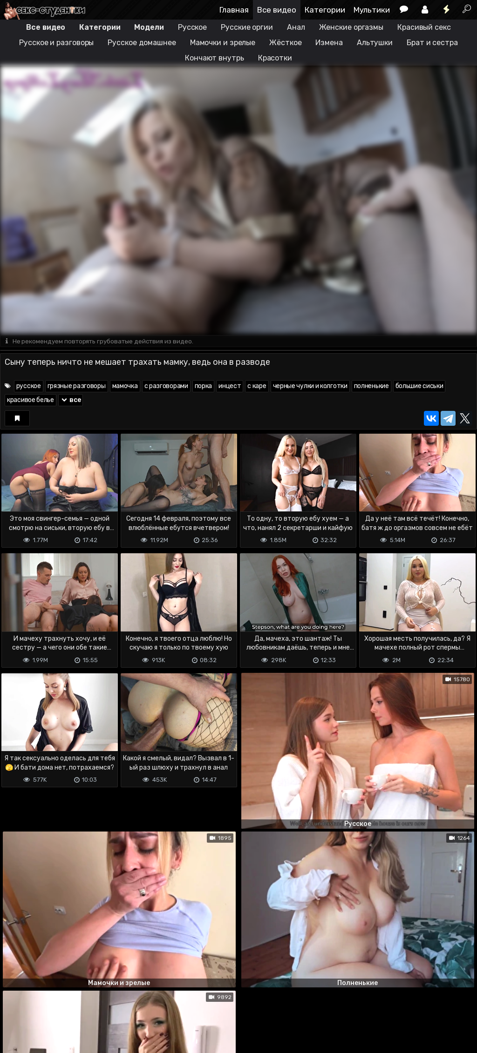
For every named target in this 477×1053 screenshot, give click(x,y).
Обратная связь (97, 1009)
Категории (325, 9)
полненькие (371, 386)
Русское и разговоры (56, 42)
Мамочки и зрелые (222, 42)
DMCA (15, 1009)
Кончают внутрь (214, 58)
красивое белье (30, 400)
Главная (234, 9)
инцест (229, 386)
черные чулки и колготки (310, 386)
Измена (328, 42)
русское (28, 386)
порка (203, 386)
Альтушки (375, 42)
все (71, 400)
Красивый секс (424, 27)
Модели (149, 27)
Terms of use (48, 1009)
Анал (296, 27)
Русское (192, 27)
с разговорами (166, 386)
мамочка (125, 386)
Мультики (372, 9)
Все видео (276, 9)
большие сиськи (419, 386)
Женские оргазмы (351, 27)
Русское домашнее (142, 42)
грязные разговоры (77, 386)
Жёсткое (285, 42)
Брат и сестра (432, 42)
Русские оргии (247, 27)
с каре (256, 386)
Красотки (275, 58)
